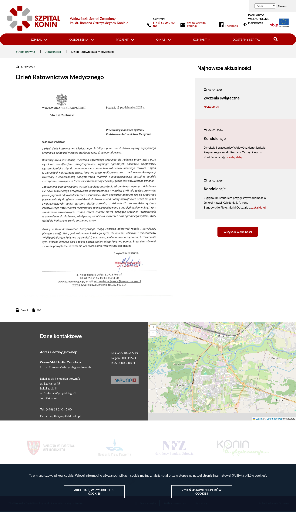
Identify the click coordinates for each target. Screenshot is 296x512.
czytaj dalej (211, 108)
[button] (153, 329)
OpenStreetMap (275, 420)
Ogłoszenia (80, 40)
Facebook (231, 25)
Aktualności (53, 52)
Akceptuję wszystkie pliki (94, 492)
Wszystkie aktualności (237, 234)
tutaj (164, 476)
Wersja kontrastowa (246, 24)
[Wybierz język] (265, 6)
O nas (160, 40)
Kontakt (198, 40)
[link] (200, 24)
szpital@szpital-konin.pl (65, 417)
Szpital (38, 40)
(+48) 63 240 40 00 (164, 24)
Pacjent (122, 40)
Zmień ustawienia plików (201, 492)
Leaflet (257, 420)
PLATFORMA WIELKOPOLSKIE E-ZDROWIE (258, 19)
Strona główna (25, 52)
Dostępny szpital (244, 40)
